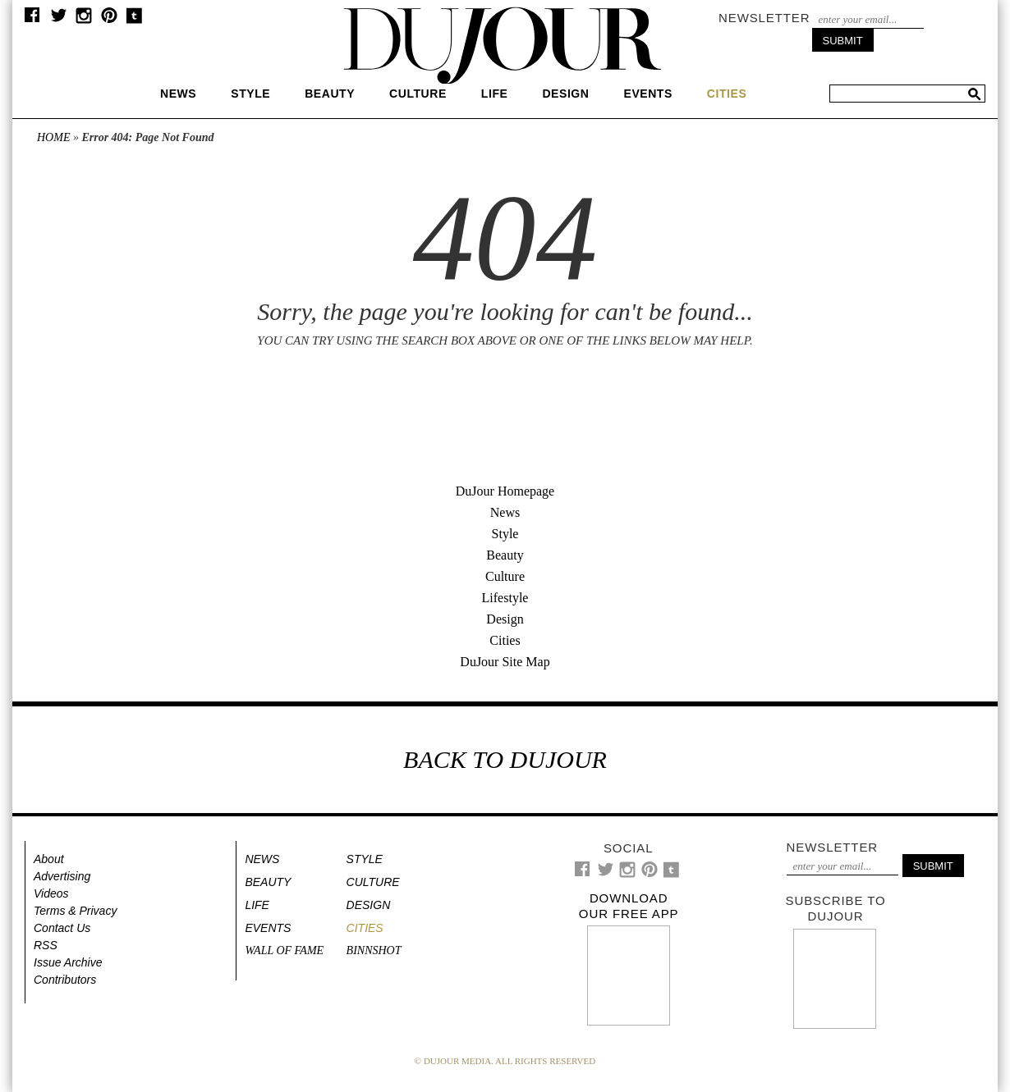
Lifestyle (505, 598)
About (49, 859)
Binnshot (374, 950)
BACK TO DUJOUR (505, 759)
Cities (504, 640)
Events (647, 93)
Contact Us (62, 927)
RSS (45, 945)
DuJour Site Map (504, 662)
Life (494, 93)
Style (250, 93)
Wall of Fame (284, 950)
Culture (418, 93)
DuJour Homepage (505, 491)
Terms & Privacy (75, 910)
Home (53, 137)
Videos (51, 893)
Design (565, 93)
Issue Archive (68, 962)
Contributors (65, 979)
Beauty (330, 93)
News (178, 93)
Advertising (62, 876)
